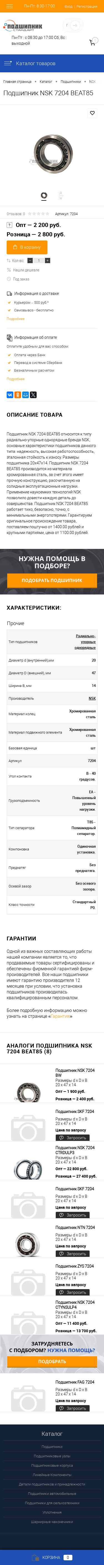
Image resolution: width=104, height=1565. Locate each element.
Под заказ (18, 279)
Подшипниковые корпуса (52, 1465)
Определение (86, 26)
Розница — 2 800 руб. (36, 234)
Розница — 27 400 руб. (76, 1176)
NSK (92, 698)
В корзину (27, 247)
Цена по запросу (70, 1130)
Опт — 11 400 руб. (71, 1323)
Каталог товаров (29, 63)
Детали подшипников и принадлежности (52, 1484)
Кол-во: (18, 260)
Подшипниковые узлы (52, 1456)
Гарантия (60, 1016)
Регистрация (87, 6)
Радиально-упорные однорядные (85, 641)
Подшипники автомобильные (52, 1494)
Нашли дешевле (23, 270)
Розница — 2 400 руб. (74, 1098)
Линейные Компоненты (52, 1475)
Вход (68, 6)
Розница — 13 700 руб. (76, 1330)
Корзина (52, 1557)
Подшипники (52, 1447)
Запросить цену (72, 1138)
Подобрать (52, 1361)
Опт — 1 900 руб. (70, 1091)
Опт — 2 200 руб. (34, 225)
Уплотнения (52, 1512)
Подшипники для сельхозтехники (52, 1503)
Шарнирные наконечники (52, 1522)
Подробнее (16, 319)
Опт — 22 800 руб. (71, 1168)
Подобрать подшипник (52, 580)
